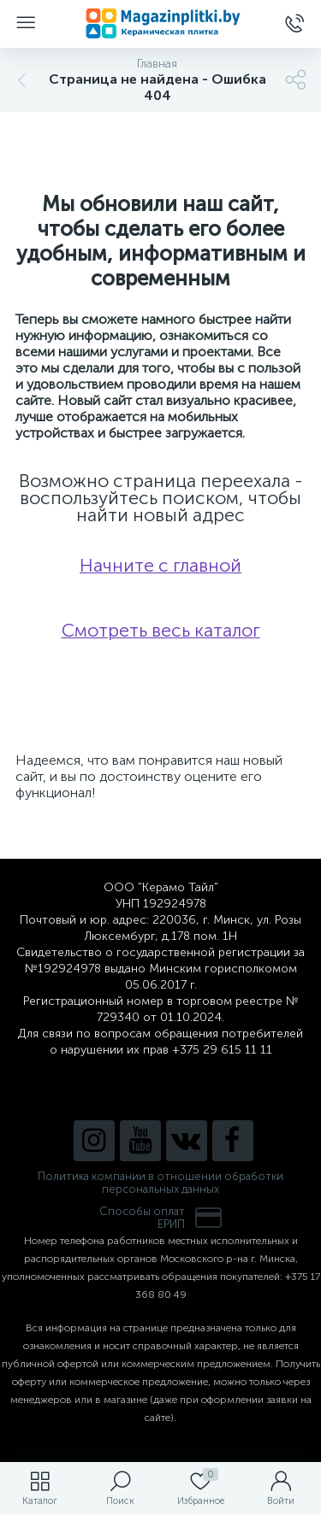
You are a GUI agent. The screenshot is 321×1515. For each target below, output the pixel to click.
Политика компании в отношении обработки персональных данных (160, 1182)
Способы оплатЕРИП (161, 1217)
